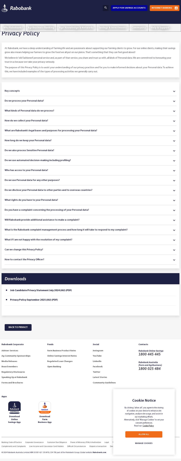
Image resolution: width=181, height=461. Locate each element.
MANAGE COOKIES (143, 443)
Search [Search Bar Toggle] (106, 8)
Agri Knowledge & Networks (80, 21)
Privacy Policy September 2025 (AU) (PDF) (34, 302)
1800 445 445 (150, 356)
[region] (144, 422)
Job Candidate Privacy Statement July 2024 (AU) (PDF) (41, 293)
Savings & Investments (117, 21)
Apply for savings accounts (129, 8)
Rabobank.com (99, 455)
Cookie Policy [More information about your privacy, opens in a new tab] (148, 426)
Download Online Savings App (14, 422)
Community (145, 21)
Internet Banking (162, 8)
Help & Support (167, 21)
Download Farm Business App (45, 422)
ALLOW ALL (144, 434)
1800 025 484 (150, 371)
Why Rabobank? (13, 21)
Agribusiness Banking (43, 21)
